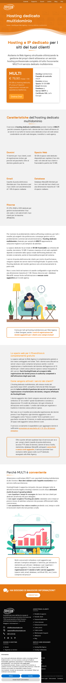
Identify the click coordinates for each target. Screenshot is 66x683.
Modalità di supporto (40, 614)
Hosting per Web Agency (19, 25)
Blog (56, 1)
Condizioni (60, 678)
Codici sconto (38, 630)
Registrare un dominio (11, 650)
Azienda (25, 1)
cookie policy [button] (26, 663)
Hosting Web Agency (40, 647)
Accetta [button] (30, 676)
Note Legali (45, 678)
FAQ (62, 1)
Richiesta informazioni (41, 625)
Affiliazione (38, 636)
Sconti (42, 1)
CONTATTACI (33, 595)
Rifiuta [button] (11, 676)
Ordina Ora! (16, 96)
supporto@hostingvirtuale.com (16, 631)
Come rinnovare (39, 622)
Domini (7, 647)
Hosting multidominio (41, 650)
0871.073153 (11, 634)
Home (8, 25)
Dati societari (52, 678)
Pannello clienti (39, 617)
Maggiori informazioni (10, 623)
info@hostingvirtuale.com (15, 628)
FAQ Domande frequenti (41, 633)
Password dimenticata (41, 619)
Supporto (34, 1)
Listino (49, 1)
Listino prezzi (38, 628)
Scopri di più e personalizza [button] (21, 679)
